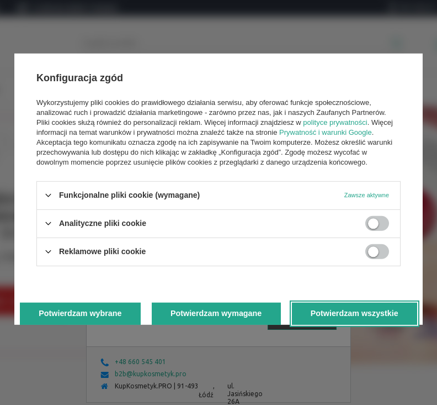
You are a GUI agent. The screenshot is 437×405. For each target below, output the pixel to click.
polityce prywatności (335, 122)
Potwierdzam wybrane (80, 313)
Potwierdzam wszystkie (354, 313)
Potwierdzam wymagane (216, 313)
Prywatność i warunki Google (325, 132)
